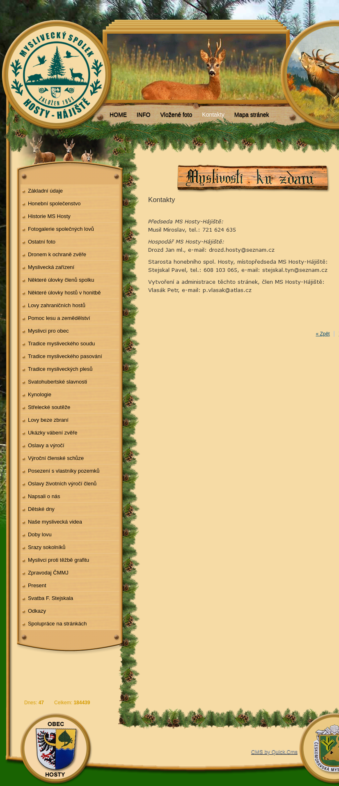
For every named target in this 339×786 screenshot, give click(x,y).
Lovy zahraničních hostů (56, 305)
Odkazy (37, 611)
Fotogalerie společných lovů (61, 229)
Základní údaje (45, 191)
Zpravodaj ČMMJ (48, 573)
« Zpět (323, 334)
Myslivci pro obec (48, 331)
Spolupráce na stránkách (57, 624)
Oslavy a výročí (46, 445)
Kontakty (213, 114)
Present (37, 585)
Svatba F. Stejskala (50, 598)
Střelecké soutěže (49, 407)
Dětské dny (41, 509)
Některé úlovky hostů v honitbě (64, 293)
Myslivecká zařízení (51, 267)
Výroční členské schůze (56, 458)
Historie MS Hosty (49, 216)
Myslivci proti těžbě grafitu (58, 560)
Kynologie (39, 394)
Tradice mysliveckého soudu (61, 343)
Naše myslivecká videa (55, 522)
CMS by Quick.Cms (274, 752)
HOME (118, 114)
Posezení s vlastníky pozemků (64, 471)
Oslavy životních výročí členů (62, 483)
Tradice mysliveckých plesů (60, 369)
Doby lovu (40, 534)
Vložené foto (176, 114)
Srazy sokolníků (47, 547)
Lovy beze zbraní (48, 420)
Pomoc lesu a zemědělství (59, 318)
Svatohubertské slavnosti (57, 382)
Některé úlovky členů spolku (61, 280)
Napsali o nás (44, 496)
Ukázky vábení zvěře (53, 433)
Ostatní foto (41, 242)
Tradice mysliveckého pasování (65, 356)
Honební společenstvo (54, 203)
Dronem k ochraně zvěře (57, 254)
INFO (143, 114)
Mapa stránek (251, 114)
